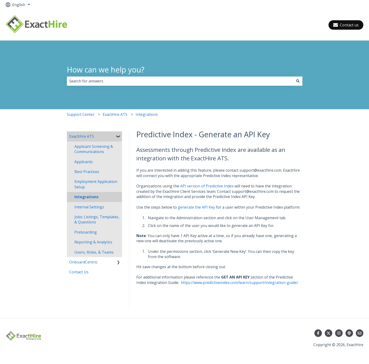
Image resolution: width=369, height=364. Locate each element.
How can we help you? (105, 70)
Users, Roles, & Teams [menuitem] (94, 252)
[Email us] (359, 333)
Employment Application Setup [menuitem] (95, 184)
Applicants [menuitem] (83, 161)
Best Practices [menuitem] (86, 171)
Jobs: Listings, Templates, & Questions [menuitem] (96, 219)
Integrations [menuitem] (86, 196)
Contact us (346, 25)
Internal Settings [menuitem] (89, 207)
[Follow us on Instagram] (339, 333)
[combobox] (180, 81)
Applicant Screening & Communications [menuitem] (93, 149)
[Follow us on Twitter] (328, 333)
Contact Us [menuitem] (79, 272)
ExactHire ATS (115, 114)
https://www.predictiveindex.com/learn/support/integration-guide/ (239, 282)
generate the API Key (196, 207)
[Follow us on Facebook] (318, 333)
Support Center (80, 114)
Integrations (147, 114)
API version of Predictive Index (207, 186)
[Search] (297, 81)
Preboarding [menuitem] (85, 232)
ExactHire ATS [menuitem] (81, 136)
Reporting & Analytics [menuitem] (93, 242)
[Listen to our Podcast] (349, 333)
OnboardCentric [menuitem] (83, 262)
